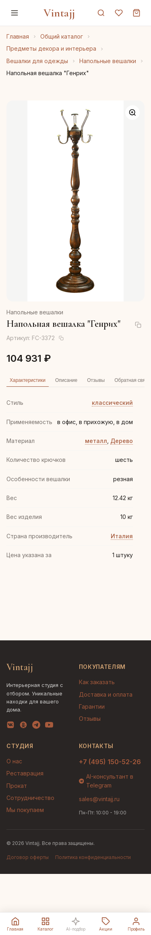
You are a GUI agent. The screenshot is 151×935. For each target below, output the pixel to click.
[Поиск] (101, 13)
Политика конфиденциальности (93, 857)
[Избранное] (119, 13)
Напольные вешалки (107, 60)
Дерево (121, 440)
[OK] (23, 726)
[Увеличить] (132, 112)
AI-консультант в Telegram (106, 781)
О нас (14, 761)
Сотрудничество (30, 797)
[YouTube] (49, 726)
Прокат (16, 785)
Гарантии (92, 706)
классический (112, 402)
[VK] (10, 726)
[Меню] (14, 13)
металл (96, 440)
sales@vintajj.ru (99, 799)
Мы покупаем (25, 809)
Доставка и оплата (105, 694)
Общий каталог (61, 36)
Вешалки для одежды (37, 60)
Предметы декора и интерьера (51, 48)
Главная (17, 36)
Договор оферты (27, 857)
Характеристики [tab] (28, 380)
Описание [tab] (66, 380)
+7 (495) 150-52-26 (110, 762)
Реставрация (24, 773)
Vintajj (59, 13)
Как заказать (97, 682)
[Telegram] (36, 726)
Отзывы (90, 718)
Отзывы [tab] (96, 380)
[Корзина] (136, 13)
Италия (122, 536)
